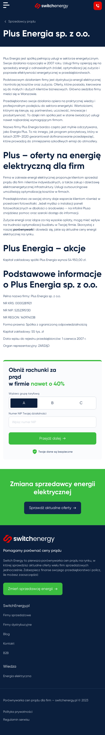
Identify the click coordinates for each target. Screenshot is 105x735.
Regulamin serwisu (16, 719)
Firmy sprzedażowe (17, 615)
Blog (6, 634)
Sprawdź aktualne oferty (52, 508)
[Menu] (6, 5)
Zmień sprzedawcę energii (33, 589)
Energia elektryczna (17, 676)
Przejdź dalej (52, 438)
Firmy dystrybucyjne (17, 624)
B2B (6, 653)
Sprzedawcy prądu (22, 21)
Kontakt (8, 643)
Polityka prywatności (17, 712)
